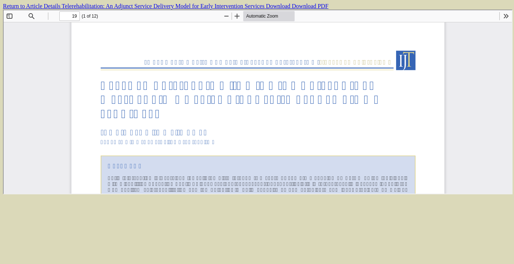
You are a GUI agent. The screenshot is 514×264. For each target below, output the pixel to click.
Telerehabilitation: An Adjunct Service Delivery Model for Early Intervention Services (164, 6)
